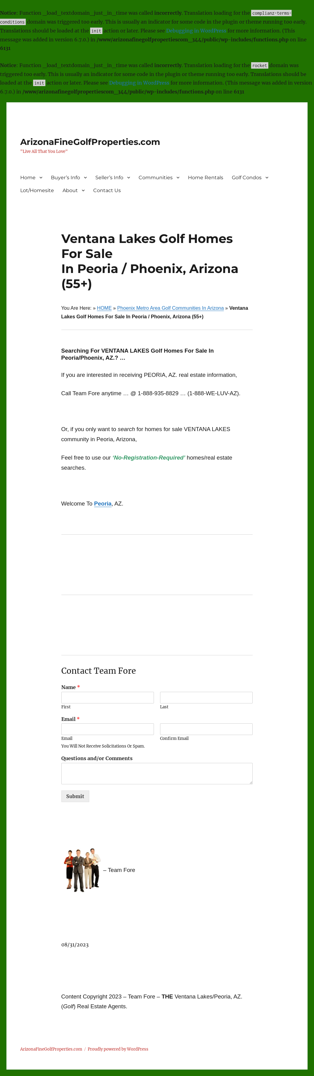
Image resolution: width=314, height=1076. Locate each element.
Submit (75, 796)
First (66, 707)
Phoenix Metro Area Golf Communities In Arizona (170, 308)
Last (164, 707)
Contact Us (107, 190)
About (70, 190)
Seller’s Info (109, 177)
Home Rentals (205, 177)
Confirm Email (174, 738)
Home (28, 177)
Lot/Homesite (37, 190)
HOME (104, 308)
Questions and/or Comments (96, 758)
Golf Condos (247, 177)
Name (70, 687)
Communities (156, 177)
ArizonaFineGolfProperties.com (90, 142)
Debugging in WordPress (196, 31)
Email (70, 719)
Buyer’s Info (65, 177)
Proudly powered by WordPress (118, 1049)
